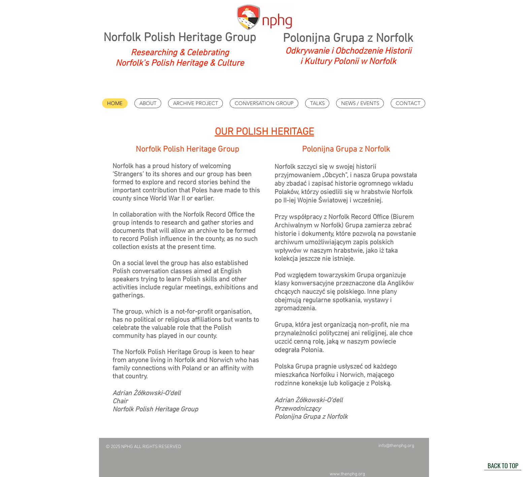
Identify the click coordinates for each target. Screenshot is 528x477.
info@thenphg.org (396, 446)
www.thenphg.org (347, 474)
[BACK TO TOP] (502, 465)
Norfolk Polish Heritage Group (179, 38)
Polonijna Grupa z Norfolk (348, 38)
